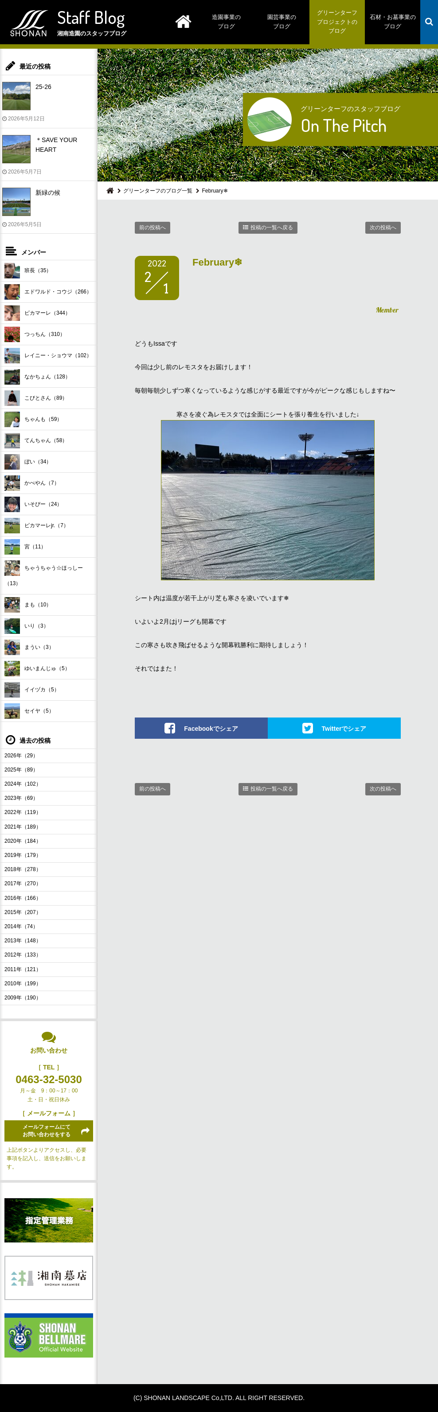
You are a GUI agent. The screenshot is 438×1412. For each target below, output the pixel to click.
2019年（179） (22, 855)
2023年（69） (21, 798)
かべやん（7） (31, 483)
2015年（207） (22, 912)
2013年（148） (22, 940)
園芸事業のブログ (281, 22)
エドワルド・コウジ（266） (48, 292)
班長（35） (27, 270)
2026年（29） (21, 755)
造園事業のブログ (226, 22)
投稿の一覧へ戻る (271, 227)
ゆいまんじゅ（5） (37, 668)
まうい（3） (29, 647)
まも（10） (27, 605)
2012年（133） (22, 955)
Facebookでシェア (211, 728)
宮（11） (25, 547)
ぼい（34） (27, 462)
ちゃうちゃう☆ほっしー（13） (43, 573)
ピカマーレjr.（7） (36, 525)
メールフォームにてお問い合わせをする (46, 1131)
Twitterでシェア (344, 728)
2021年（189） (22, 827)
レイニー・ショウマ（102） (48, 355)
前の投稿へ (152, 227)
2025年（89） (21, 770)
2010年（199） (22, 983)
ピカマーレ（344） (37, 313)
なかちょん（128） (37, 377)
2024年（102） (22, 784)
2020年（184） (22, 841)
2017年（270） (22, 883)
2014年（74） (21, 926)
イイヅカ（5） (31, 690)
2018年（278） (22, 869)
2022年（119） (22, 812)
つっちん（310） (34, 334)
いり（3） (26, 626)
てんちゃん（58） (35, 440)
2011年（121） (22, 969)
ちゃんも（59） (33, 419)
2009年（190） (22, 998)
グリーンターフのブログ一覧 (157, 191)
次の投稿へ (383, 227)
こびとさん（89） (35, 398)
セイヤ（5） (29, 711)
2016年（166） (22, 898)
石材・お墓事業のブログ (393, 22)
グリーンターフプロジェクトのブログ (337, 22)
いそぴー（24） (33, 504)
